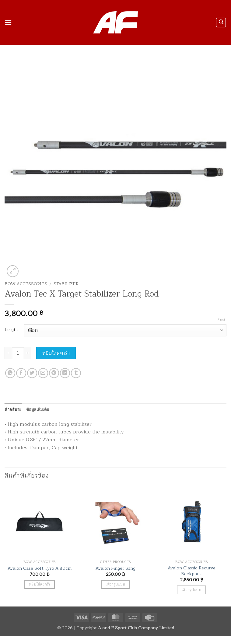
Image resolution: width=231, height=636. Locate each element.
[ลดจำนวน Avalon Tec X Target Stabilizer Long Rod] (8, 353)
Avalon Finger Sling (115, 568)
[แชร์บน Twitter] (32, 373)
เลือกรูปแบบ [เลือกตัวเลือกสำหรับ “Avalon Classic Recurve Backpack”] (191, 590)
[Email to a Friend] (43, 373)
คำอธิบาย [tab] (13, 409)
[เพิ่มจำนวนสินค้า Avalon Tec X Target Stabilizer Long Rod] (27, 353)
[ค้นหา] (221, 22)
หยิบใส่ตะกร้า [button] (39, 584)
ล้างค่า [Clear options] (221, 320)
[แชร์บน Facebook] (21, 373)
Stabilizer (66, 283)
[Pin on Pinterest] (54, 373)
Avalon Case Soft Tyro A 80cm (40, 568)
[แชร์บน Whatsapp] (10, 373)
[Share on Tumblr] (76, 373)
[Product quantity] (18, 353)
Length (11, 330)
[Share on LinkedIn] (65, 373)
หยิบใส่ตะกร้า (56, 353)
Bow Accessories (26, 283)
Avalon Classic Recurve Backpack (191, 570)
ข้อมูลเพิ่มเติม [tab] (37, 409)
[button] (8, 22)
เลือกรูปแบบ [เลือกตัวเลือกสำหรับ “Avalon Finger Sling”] (115, 584)
